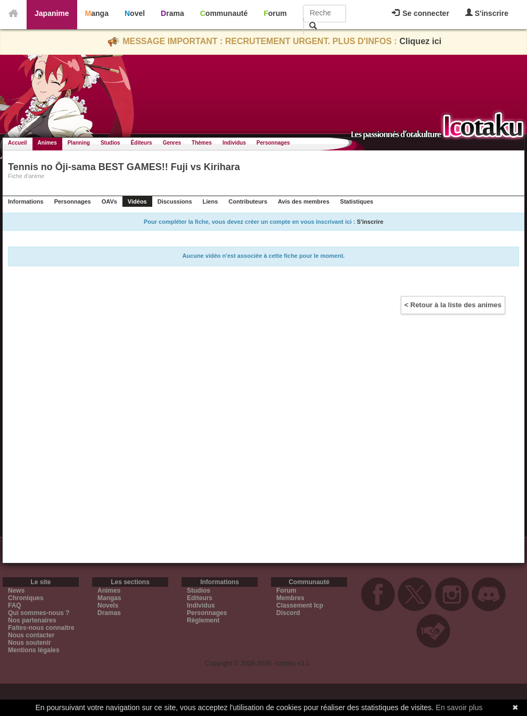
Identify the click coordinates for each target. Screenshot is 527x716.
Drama (172, 13)
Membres (290, 598)
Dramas (109, 613)
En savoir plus (459, 707)
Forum (275, 13)
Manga (97, 13)
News (16, 590)
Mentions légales (34, 650)
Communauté (224, 13)
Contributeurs (247, 201)
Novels (107, 605)
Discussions (175, 201)
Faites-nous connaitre (41, 627)
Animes (47, 143)
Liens (210, 201)
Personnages (273, 143)
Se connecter (420, 13)
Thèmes (202, 143)
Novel (135, 13)
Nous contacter (31, 635)
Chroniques (26, 598)
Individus (234, 143)
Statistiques (356, 201)
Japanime (52, 13)
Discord (288, 613)
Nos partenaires (32, 620)
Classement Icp (299, 605)
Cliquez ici (420, 41)
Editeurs (199, 598)
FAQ (14, 605)
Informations (26, 201)
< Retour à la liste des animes (453, 305)
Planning (79, 143)
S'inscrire (486, 13)
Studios (110, 143)
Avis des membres (304, 201)
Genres (172, 143)
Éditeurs (141, 143)
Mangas (109, 598)
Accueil (17, 143)
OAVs (109, 201)
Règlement (203, 620)
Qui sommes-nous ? (38, 613)
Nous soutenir (29, 642)
